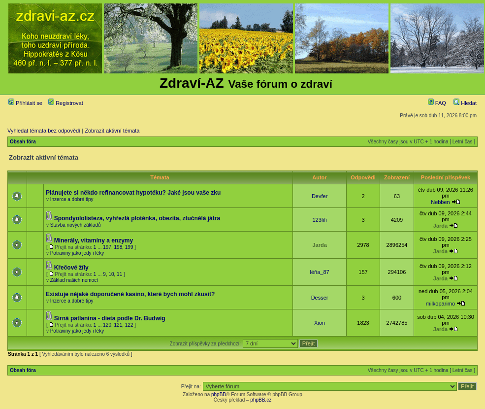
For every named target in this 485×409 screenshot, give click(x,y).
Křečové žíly (71, 267)
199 (129, 247)
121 (118, 325)
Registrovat (65, 103)
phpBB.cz (260, 400)
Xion (319, 323)
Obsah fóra (23, 141)
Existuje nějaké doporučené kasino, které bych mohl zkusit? (130, 294)
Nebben (440, 202)
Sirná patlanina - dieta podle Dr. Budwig (109, 318)
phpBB (218, 394)
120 (107, 325)
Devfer (319, 196)
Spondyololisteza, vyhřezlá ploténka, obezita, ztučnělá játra (137, 218)
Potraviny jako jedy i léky (77, 253)
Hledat (465, 103)
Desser (319, 298)
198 (118, 247)
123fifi (319, 220)
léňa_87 (319, 272)
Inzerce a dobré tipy (72, 199)
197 (107, 247)
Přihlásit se (25, 103)
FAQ (437, 103)
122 (129, 325)
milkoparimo (440, 304)
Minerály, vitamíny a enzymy (93, 240)
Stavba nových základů (75, 225)
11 (119, 274)
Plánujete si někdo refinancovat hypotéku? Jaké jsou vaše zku (133, 192)
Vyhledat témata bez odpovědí (43, 131)
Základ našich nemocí (74, 280)
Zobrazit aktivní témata (112, 131)
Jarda (440, 226)
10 (111, 274)
